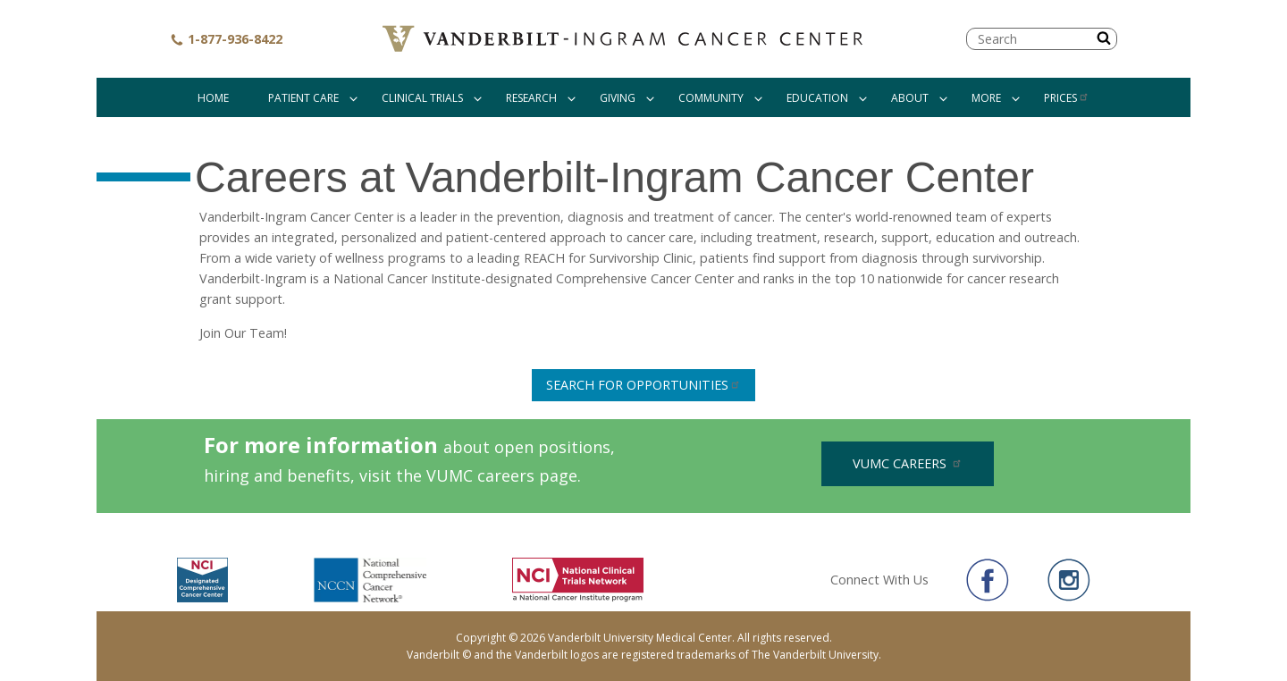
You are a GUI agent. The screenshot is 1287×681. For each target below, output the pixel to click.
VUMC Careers (908, 463)
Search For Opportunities (643, 384)
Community (711, 97)
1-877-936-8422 (226, 38)
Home (213, 97)
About (910, 97)
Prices (1066, 97)
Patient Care (303, 97)
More (986, 97)
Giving (617, 97)
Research (531, 97)
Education (817, 97)
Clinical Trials (422, 97)
